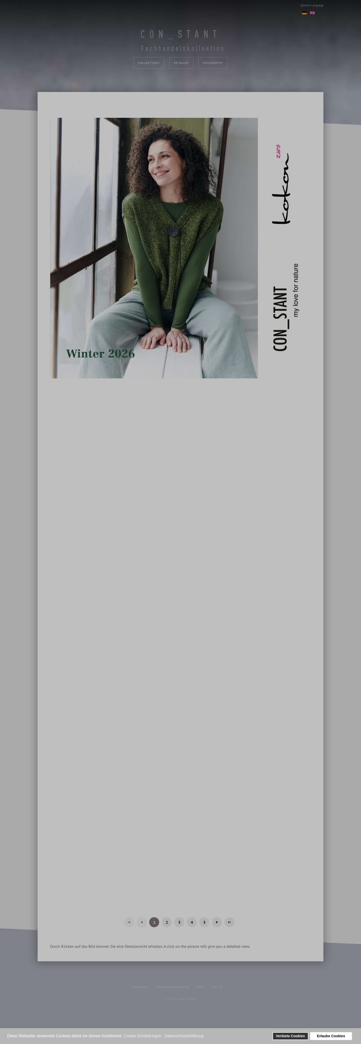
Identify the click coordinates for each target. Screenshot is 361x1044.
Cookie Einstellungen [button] (142, 1036)
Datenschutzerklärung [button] (184, 1036)
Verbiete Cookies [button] (290, 1036)
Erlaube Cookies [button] (331, 1036)
